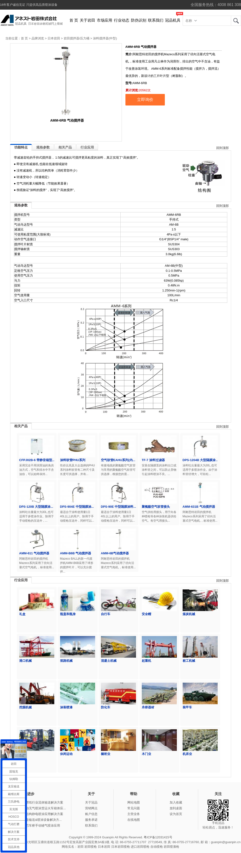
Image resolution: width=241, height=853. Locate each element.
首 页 (73, 20)
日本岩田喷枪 (120, 846)
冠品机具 (172, 20)
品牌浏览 (37, 38)
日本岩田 (54, 38)
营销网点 (91, 808)
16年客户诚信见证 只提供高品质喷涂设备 (28, 4)
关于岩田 (87, 20)
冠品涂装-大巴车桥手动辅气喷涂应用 (34, 825)
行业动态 (121, 20)
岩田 (236, 20)
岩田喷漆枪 (171, 846)
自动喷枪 (156, 846)
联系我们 (155, 20)
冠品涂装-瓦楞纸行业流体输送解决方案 (36, 802)
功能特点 (21, 147)
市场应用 (104, 20)
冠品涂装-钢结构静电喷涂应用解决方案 (36, 814)
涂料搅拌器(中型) (105, 38)
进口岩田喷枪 (140, 846)
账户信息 (91, 814)
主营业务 (133, 814)
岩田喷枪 (90, 846)
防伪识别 (138, 20)
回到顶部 (222, 148)
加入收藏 (176, 802)
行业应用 (87, 147)
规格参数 (43, 147)
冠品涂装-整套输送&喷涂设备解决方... (35, 820)
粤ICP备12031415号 (158, 837)
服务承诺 (91, 820)
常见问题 (133, 808)
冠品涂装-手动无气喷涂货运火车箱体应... (37, 808)
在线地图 (133, 820)
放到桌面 (176, 808)
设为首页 (176, 814)
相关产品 (65, 147)
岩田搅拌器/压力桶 (77, 38)
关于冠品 (91, 802)
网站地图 (133, 802)
